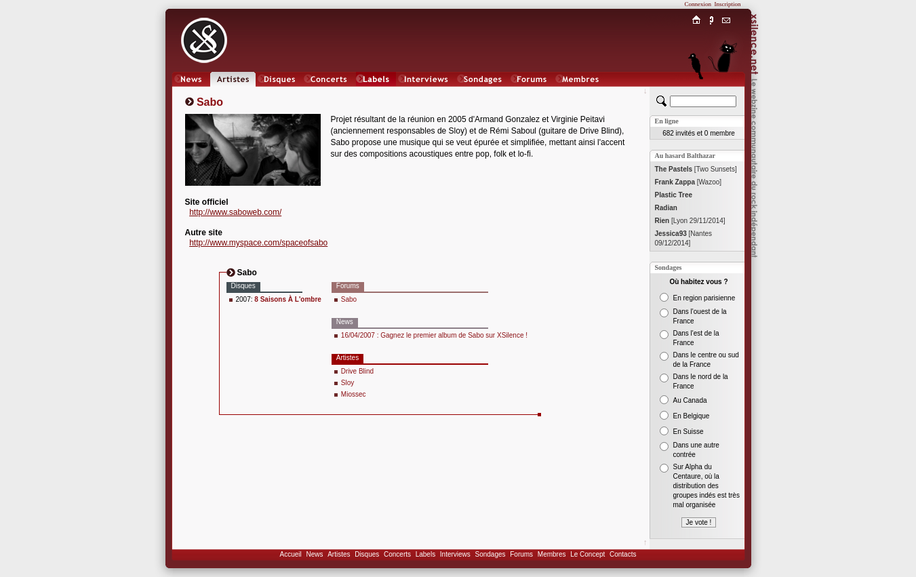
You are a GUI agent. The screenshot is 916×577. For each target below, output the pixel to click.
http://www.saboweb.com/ (235, 212)
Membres (552, 554)
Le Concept (587, 554)
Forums (521, 554)
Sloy (347, 382)
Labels (425, 554)
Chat (726, 92)
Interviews (455, 554)
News (314, 554)
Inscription (728, 4)
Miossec (353, 394)
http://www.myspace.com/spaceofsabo (258, 242)
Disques (367, 554)
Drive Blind (357, 371)
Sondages (490, 554)
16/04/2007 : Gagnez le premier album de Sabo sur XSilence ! (434, 335)
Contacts (623, 554)
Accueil (291, 554)
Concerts (397, 554)
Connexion (698, 4)
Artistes (338, 554)
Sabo (349, 299)
